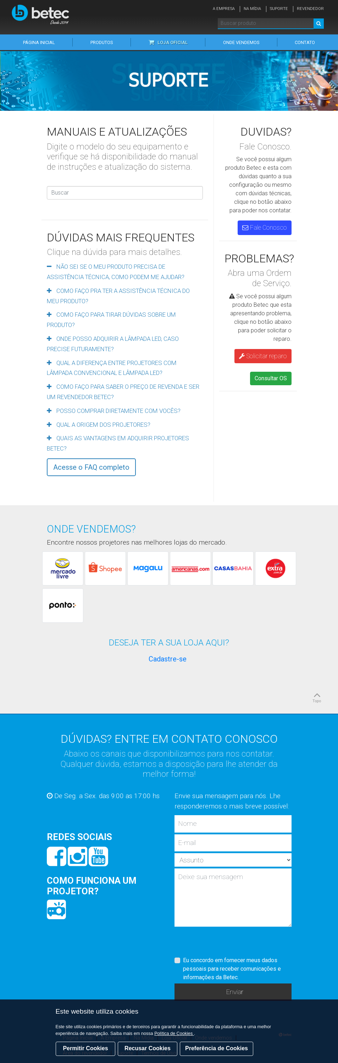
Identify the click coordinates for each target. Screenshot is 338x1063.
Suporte (279, 8)
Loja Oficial (168, 42)
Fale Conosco (264, 227)
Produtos (101, 42)
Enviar (234, 992)
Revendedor (310, 8)
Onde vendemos (241, 42)
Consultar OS (271, 378)
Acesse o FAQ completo (91, 467)
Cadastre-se (168, 659)
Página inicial (39, 42)
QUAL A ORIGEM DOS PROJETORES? (98, 424)
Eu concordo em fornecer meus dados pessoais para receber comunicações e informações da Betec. (232, 969)
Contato (305, 42)
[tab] (125, 271)
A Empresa (224, 8)
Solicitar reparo (263, 356)
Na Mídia (252, 8)
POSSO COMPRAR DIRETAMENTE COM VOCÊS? (114, 410)
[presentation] (228, 942)
